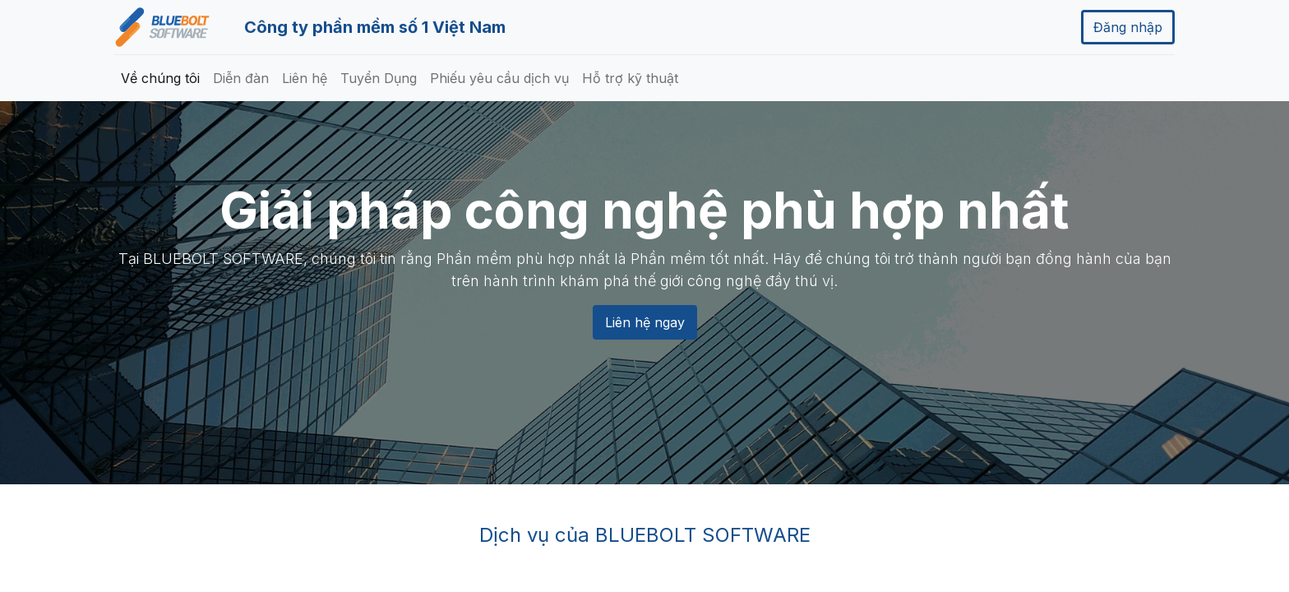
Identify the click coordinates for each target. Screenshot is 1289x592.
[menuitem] (160, 78)
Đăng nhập (1127, 27)
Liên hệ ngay (645, 322)
